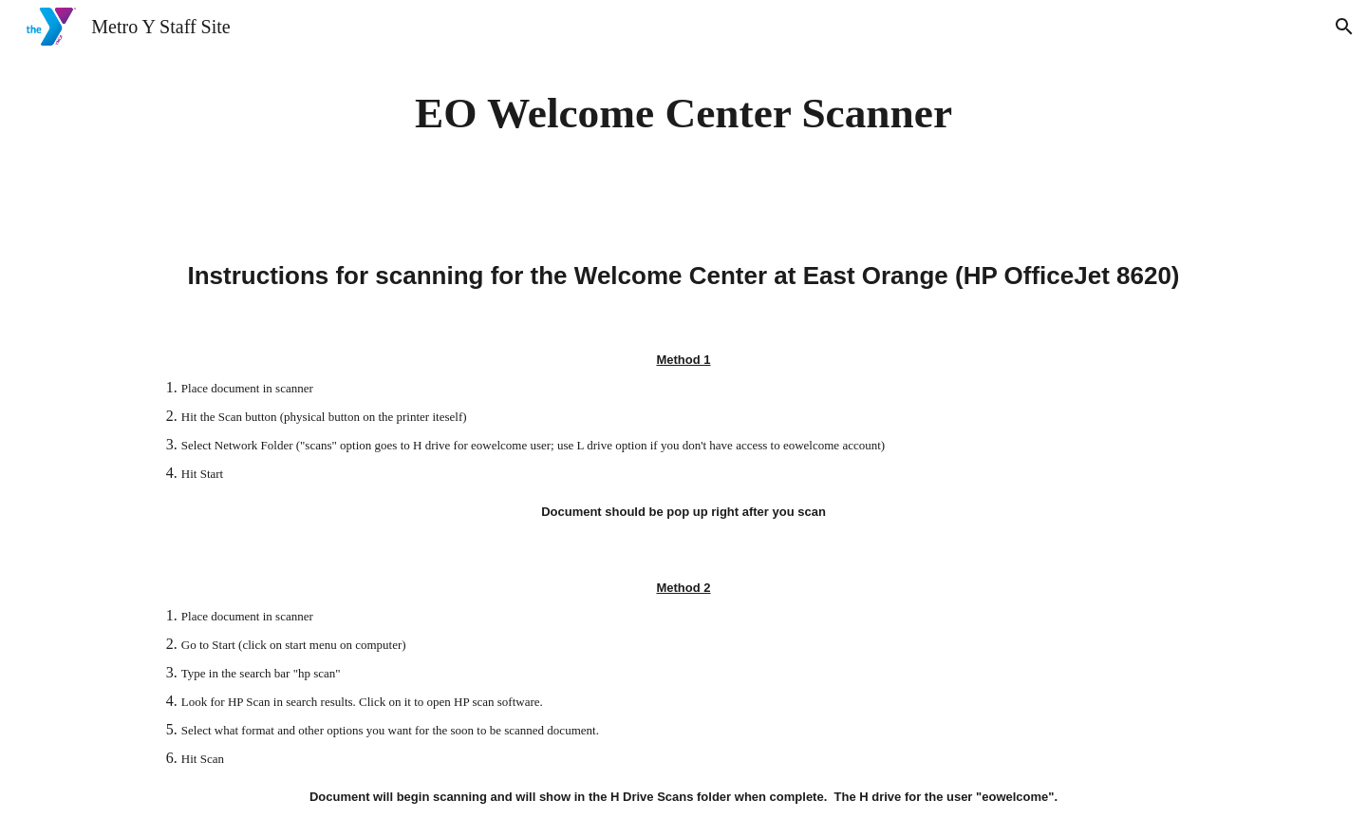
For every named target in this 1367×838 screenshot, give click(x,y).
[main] (683, 113)
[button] (1344, 26)
